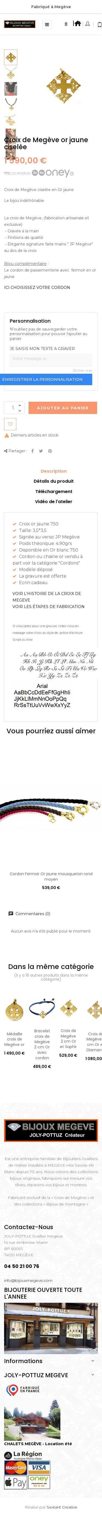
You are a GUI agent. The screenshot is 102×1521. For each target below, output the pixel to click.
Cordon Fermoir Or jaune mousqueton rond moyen (51, 876)
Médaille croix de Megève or (14, 1039)
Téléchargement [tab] (53, 491)
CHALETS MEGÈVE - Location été (38, 1443)
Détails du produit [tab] (54, 481)
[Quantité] (14, 408)
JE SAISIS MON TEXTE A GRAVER (42, 349)
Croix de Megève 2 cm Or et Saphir (68, 1038)
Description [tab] (54, 471)
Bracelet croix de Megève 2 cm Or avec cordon (42, 1044)
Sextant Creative (62, 1507)
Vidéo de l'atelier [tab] (53, 501)
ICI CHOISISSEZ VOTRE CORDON (37, 287)
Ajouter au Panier (63, 408)
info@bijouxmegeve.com (28, 1280)
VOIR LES (49, 606)
